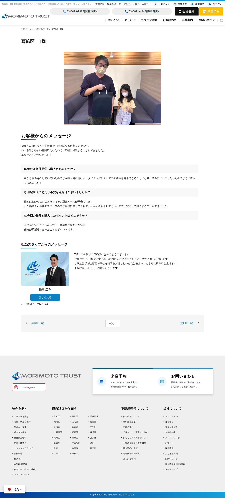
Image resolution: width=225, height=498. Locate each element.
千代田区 (94, 416)
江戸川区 (58, 432)
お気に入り (161, 4)
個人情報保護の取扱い (175, 464)
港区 (92, 443)
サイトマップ (171, 469)
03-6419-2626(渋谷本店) (80, 11)
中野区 (93, 427)
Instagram (29, 387)
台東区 (75, 448)
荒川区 (57, 422)
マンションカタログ (23, 448)
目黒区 (93, 448)
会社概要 (169, 422)
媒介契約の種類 (130, 448)
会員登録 (187, 11)
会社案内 (187, 20)
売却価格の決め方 (131, 453)
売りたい (129, 20)
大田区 (57, 438)
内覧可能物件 (20, 443)
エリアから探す (21, 416)
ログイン (18, 459)
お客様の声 (169, 20)
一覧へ (112, 323)
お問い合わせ (206, 20)
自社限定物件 (20, 438)
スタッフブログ (172, 438)
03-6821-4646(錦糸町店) (142, 11)
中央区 (75, 453)
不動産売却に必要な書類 (134, 443)
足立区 (57, 416)
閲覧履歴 (180, 4)
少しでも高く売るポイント (135, 438)
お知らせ (169, 443)
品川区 (75, 416)
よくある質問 (129, 459)
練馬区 (93, 432)
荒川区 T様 (187, 323)
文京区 (93, 438)
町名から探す (20, 432)
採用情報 (169, 448)
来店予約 (211, 11)
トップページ (171, 416)
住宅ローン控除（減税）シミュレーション (24, 472)
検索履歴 (197, 4)
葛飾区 (57, 443)
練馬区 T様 (38, 323)
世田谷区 (76, 443)
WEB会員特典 (20, 464)
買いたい (113, 20)
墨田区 (75, 438)
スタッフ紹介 (149, 20)
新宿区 (75, 427)
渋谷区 (75, 422)
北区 (56, 448)
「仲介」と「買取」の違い (135, 432)
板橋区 (57, 427)
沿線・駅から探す (22, 422)
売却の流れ (128, 427)
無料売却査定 (129, 422)
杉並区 (75, 432)
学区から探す (20, 427)
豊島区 (93, 422)
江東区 (57, 453)
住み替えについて (131, 416)
